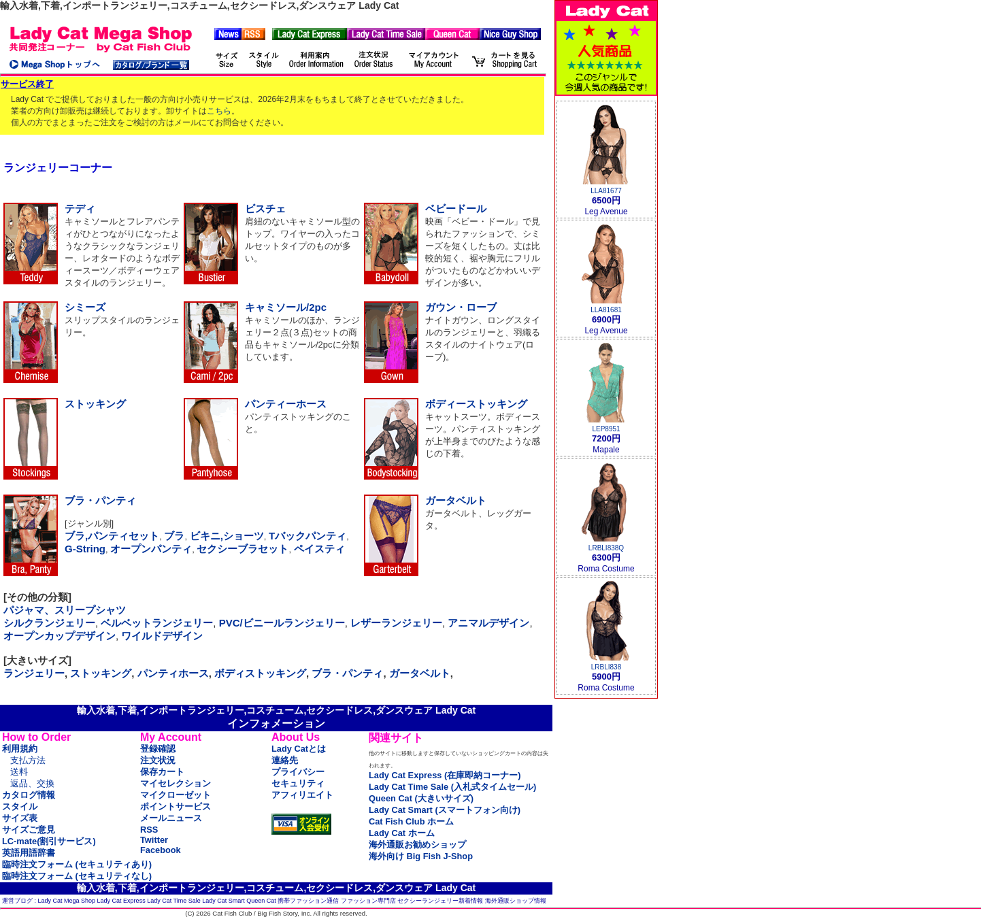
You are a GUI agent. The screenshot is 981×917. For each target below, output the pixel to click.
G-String (85, 548)
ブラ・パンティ (100, 500)
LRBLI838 (606, 667)
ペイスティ (319, 548)
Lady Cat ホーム (402, 833)
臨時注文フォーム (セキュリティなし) (77, 876)
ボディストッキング (260, 673)
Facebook (160, 850)
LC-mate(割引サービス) (49, 841)
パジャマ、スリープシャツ (64, 610)
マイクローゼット (175, 795)
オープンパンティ (151, 548)
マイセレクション (175, 783)
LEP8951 (606, 429)
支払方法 (28, 760)
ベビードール (455, 208)
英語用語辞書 (28, 853)
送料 (19, 772)
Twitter (154, 840)
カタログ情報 (28, 795)
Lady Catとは (298, 749)
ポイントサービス (175, 806)
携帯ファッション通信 (308, 900)
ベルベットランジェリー (157, 623)
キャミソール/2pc (286, 307)
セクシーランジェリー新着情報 (440, 900)
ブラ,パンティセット (112, 535)
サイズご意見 (28, 829)
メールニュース (171, 818)
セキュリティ (298, 783)
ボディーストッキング (476, 404)
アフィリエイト (302, 795)
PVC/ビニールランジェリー (282, 623)
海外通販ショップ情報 (515, 900)
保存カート (162, 772)
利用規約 (19, 749)
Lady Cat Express (121, 900)
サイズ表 (19, 818)
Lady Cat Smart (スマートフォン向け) (444, 810)
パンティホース (173, 673)
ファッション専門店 (368, 900)
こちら (219, 111)
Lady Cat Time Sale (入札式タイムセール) (452, 787)
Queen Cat (261, 900)
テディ (80, 208)
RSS (149, 829)
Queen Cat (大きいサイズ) (421, 798)
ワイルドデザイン (162, 635)
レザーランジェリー (396, 623)
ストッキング (95, 404)
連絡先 (284, 760)
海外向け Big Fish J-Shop (421, 856)
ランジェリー (34, 673)
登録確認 (158, 749)
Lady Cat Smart (223, 900)
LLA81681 (606, 310)
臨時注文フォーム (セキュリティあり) (77, 864)
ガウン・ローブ (461, 307)
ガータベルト (455, 500)
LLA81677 (606, 191)
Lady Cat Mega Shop (67, 900)
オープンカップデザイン (59, 635)
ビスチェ (265, 208)
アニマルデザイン (488, 623)
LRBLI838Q (606, 548)
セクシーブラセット (242, 548)
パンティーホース (286, 404)
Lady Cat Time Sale (174, 900)
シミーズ (85, 307)
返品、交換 (32, 783)
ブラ (174, 535)
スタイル (19, 806)
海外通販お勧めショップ (417, 844)
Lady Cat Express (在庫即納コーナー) (444, 775)
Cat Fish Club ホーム (411, 821)
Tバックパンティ (307, 535)
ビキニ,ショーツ (227, 535)
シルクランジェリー (49, 623)
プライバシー (298, 772)
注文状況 (158, 760)
